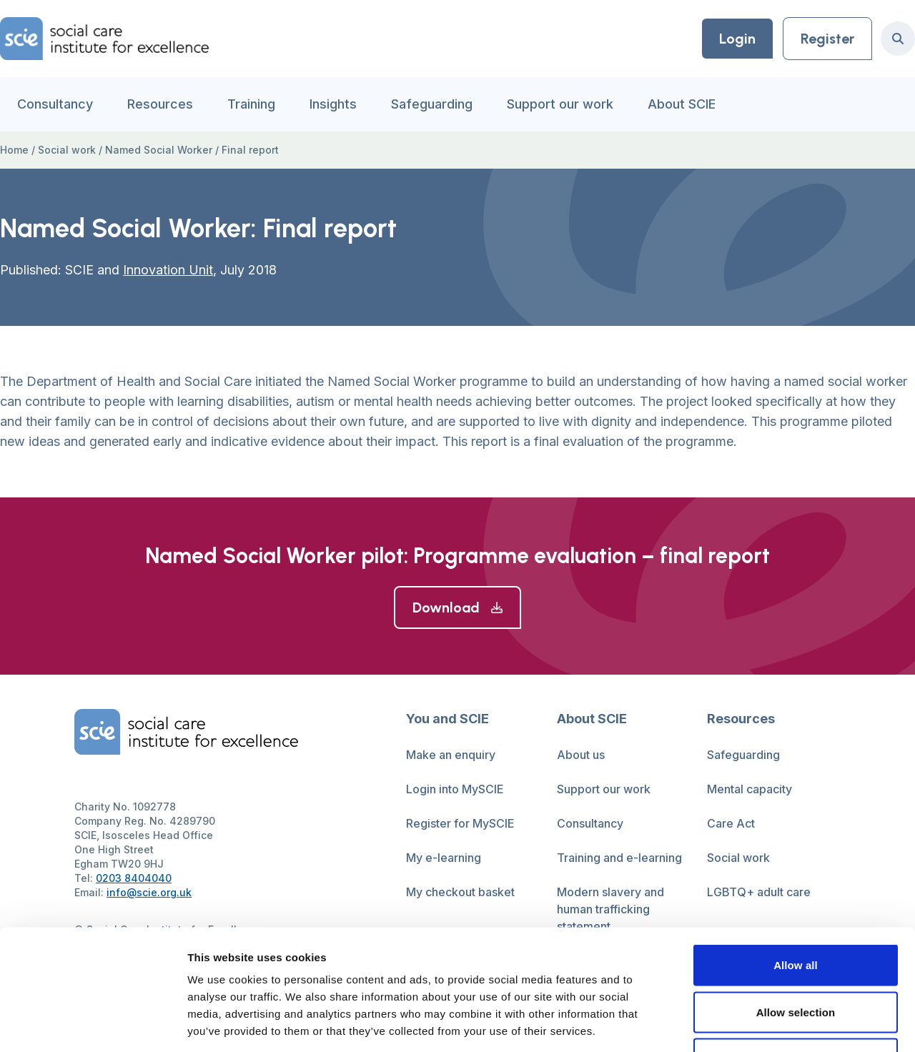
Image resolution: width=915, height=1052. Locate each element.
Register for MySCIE (460, 823)
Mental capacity (749, 789)
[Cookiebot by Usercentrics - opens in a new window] (92, 1024)
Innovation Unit (168, 269)
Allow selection (796, 911)
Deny (795, 958)
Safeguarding (432, 103)
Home (14, 150)
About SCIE (682, 103)
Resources (160, 103)
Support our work (560, 103)
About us (581, 755)
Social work (67, 150)
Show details (750, 1024)
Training (251, 103)
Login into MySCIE (455, 789)
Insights (333, 103)
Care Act (731, 823)
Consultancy (55, 103)
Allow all (795, 864)
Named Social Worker (158, 150)
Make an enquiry (450, 755)
